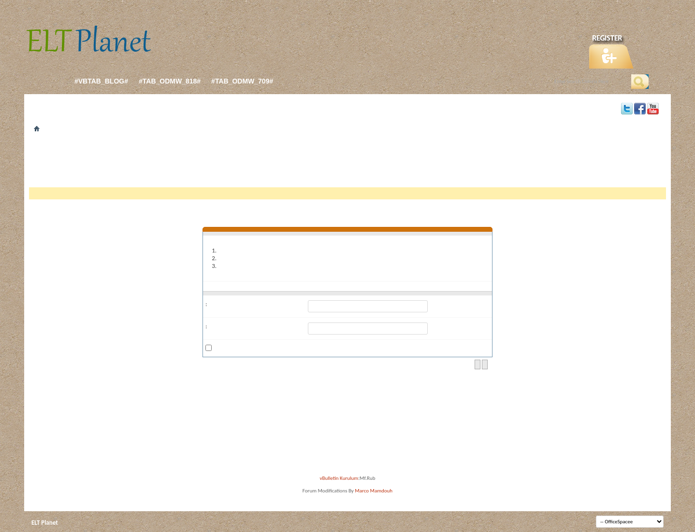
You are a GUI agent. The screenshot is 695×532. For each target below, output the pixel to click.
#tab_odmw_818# (170, 81)
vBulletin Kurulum (339, 478)
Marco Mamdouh (373, 491)
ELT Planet (44, 522)
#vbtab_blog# (101, 81)
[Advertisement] (347, 163)
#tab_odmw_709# (242, 81)
